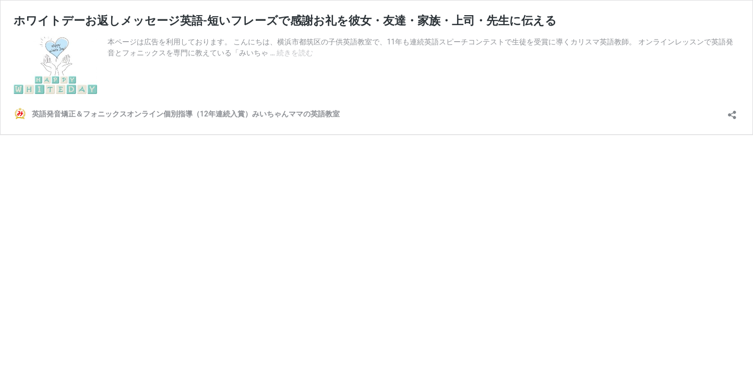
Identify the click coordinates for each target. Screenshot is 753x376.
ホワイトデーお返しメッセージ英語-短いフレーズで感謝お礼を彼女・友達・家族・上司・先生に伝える (285, 20)
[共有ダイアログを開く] (732, 111)
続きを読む (295, 53)
